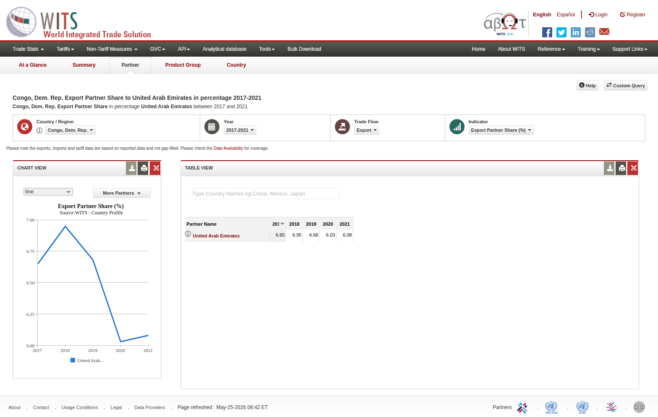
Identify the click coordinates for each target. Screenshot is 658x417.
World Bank (641, 406)
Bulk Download (304, 49)
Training (589, 49)
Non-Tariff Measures (112, 49)
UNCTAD (553, 406)
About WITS (511, 49)
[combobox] (48, 191)
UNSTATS (582, 406)
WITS (84, 21)
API (184, 49)
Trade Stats (28, 49)
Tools (267, 49)
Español (566, 15)
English (542, 15)
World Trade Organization (611, 406)
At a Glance (33, 65)
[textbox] (265, 193)
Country (236, 65)
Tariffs (65, 49)
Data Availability (229, 148)
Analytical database (224, 49)
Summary (84, 65)
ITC (523, 406)
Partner (130, 65)
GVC (157, 49)
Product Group (183, 65)
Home (479, 49)
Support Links (630, 49)
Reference (551, 49)
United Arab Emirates (216, 235)
